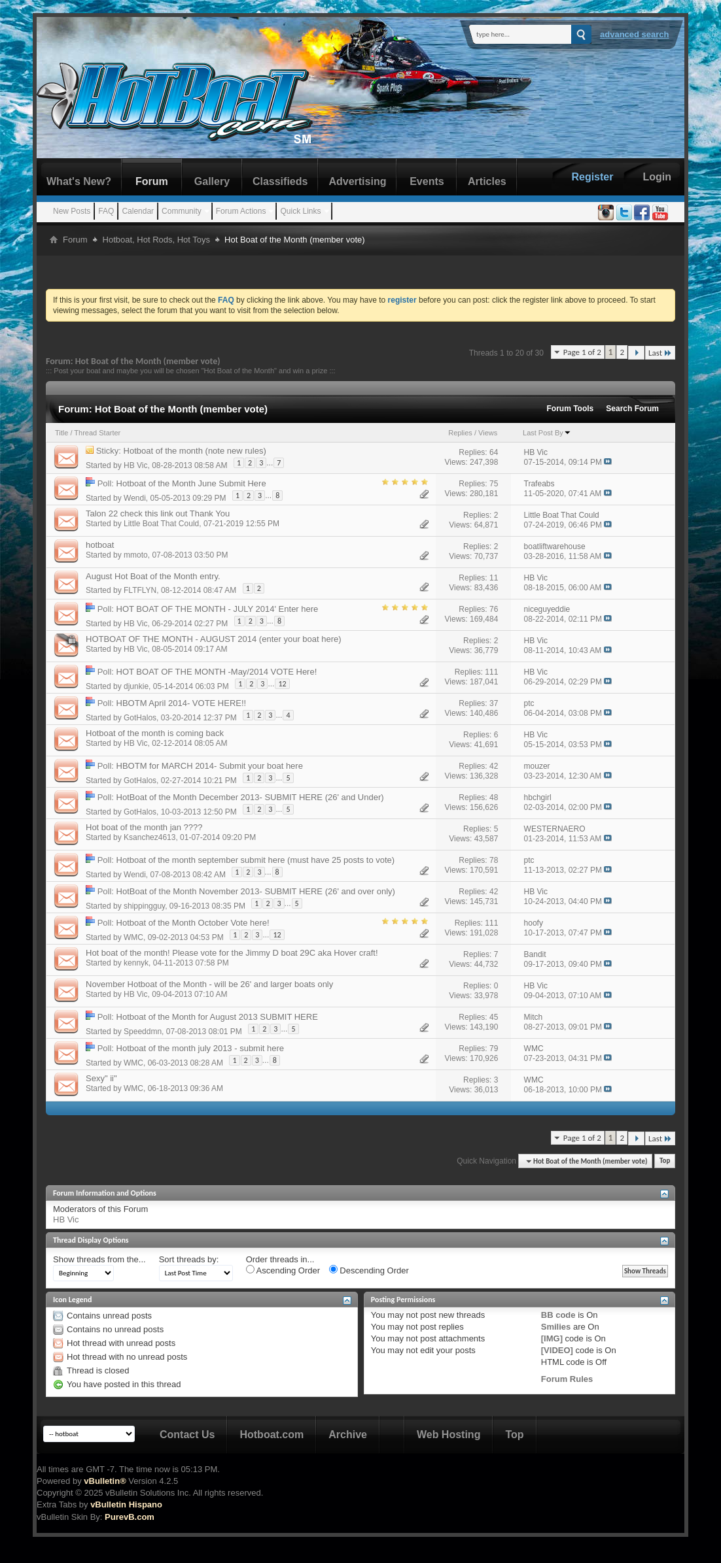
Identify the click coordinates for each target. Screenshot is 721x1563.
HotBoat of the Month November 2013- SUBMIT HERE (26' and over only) (255, 891)
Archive (347, 1434)
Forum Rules (567, 1379)
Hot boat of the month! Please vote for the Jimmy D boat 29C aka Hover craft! (232, 953)
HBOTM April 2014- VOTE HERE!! (181, 703)
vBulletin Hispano (126, 1504)
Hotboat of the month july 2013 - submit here (200, 1048)
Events (427, 181)
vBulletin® (105, 1481)
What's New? (78, 181)
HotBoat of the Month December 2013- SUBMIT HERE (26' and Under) (250, 797)
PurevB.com (129, 1517)
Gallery (212, 181)
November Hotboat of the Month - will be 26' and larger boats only (209, 984)
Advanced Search (634, 34)
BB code (558, 1315)
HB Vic (135, 464)
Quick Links (300, 211)
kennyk (136, 962)
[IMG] (552, 1338)
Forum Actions (241, 211)
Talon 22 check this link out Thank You (158, 513)
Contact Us (187, 1434)
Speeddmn (143, 1030)
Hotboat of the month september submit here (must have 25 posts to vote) (255, 860)
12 (282, 683)
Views (487, 433)
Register (592, 176)
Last (660, 353)
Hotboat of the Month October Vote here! (193, 923)
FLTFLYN (140, 590)
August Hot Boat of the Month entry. (153, 576)
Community (182, 211)
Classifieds (280, 181)
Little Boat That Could (161, 523)
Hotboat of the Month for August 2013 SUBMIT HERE (217, 1017)
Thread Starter (97, 433)
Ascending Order (283, 1270)
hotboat (100, 545)
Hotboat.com (271, 1434)
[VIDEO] (557, 1350)
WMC (133, 936)
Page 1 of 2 (582, 352)
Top (664, 1161)
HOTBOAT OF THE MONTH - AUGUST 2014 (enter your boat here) (214, 639)
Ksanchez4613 (149, 837)
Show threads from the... (99, 1259)
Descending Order (369, 1270)
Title (61, 433)
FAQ (106, 211)
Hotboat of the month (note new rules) (195, 451)
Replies (460, 433)
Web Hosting (448, 1434)
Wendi (135, 497)
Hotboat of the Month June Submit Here (191, 483)
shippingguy (144, 905)
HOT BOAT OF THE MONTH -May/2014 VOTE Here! (216, 672)
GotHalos (140, 717)
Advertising (357, 181)
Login (656, 176)
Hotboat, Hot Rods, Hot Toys (157, 239)
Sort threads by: (189, 1259)
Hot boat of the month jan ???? (144, 827)
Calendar (138, 211)
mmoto (136, 555)
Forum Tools (570, 408)
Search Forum (632, 408)
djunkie (136, 685)
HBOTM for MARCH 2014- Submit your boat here (209, 766)
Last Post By (547, 433)
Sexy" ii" (101, 1078)
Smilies (556, 1327)
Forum (151, 181)
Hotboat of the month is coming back (155, 733)
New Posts (71, 211)
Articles (487, 181)
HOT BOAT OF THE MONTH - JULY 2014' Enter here (217, 609)
